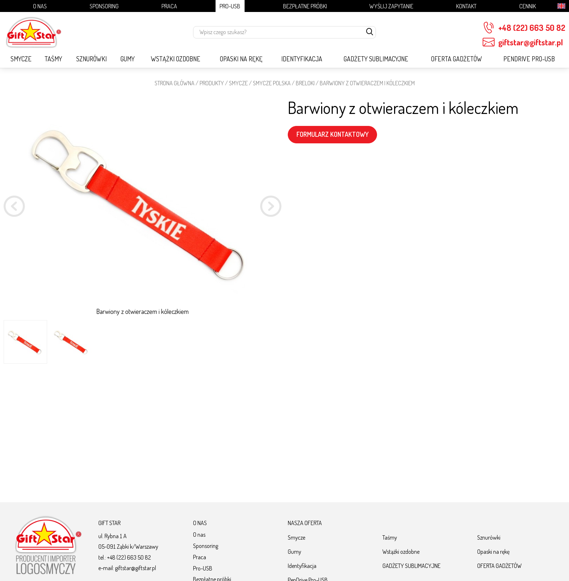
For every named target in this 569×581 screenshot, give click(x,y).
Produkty (212, 83)
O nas (40, 6)
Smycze (21, 59)
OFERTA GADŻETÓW (456, 59)
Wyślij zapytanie (391, 6)
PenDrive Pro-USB (529, 59)
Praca (169, 6)
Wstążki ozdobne (175, 59)
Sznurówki (91, 59)
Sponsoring (104, 6)
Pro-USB (230, 6)
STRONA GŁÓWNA (175, 83)
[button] (271, 207)
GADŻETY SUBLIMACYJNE (376, 59)
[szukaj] (370, 32)
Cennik (527, 6)
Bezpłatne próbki (305, 6)
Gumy (127, 59)
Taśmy (53, 59)
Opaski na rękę (241, 59)
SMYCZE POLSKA (272, 83)
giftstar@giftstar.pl (523, 42)
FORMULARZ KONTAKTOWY (332, 134)
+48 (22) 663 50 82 (524, 28)
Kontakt (466, 6)
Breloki (305, 83)
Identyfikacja (301, 59)
